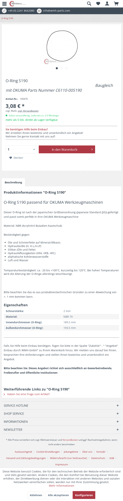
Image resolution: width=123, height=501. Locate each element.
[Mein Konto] (107, 3)
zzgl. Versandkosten (28, 110)
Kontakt (100, 451)
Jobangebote (71, 451)
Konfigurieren (84, 495)
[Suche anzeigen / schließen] (89, 3)
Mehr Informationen (61, 485)
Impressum (61, 464)
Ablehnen (36, 495)
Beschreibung (13, 182)
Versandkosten (70, 439)
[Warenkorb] (116, 3)
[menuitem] (3, 3)
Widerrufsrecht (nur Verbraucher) (68, 458)
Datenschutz (98, 458)
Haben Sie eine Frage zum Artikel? (27, 394)
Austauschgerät (23, 451)
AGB (111, 458)
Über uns (87, 451)
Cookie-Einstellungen (48, 451)
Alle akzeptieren (58, 495)
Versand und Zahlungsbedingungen (26, 458)
